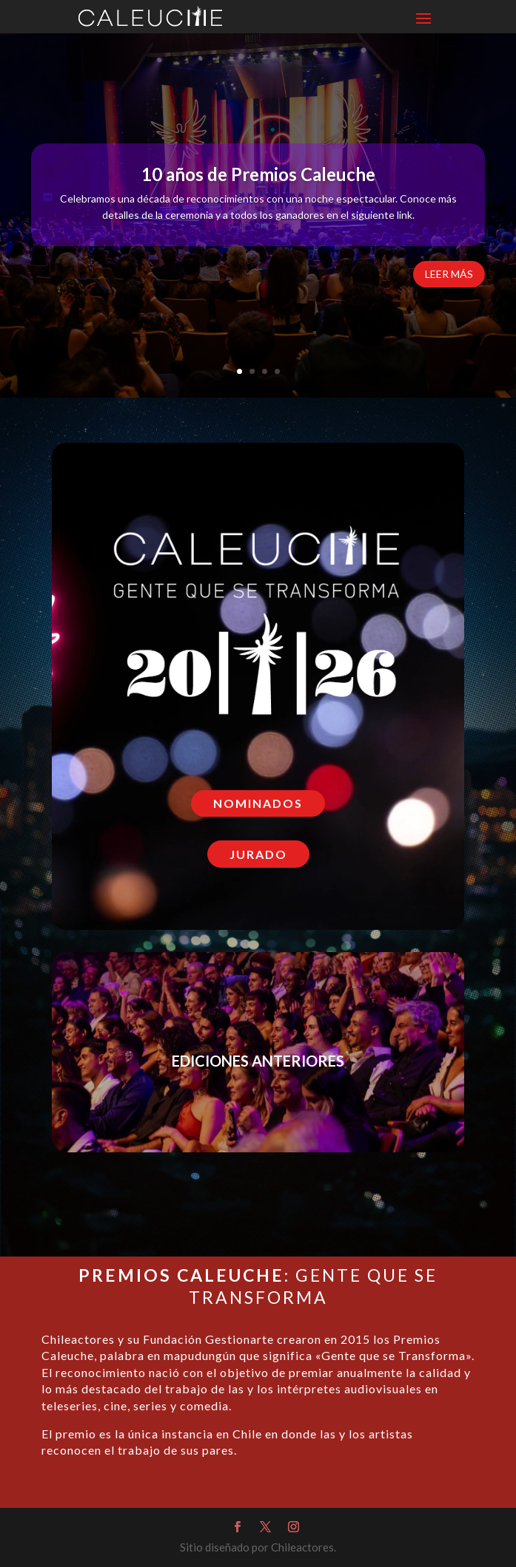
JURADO (258, 854)
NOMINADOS (258, 803)
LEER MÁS (449, 277)
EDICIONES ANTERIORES (258, 1063)
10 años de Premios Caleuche (258, 177)
